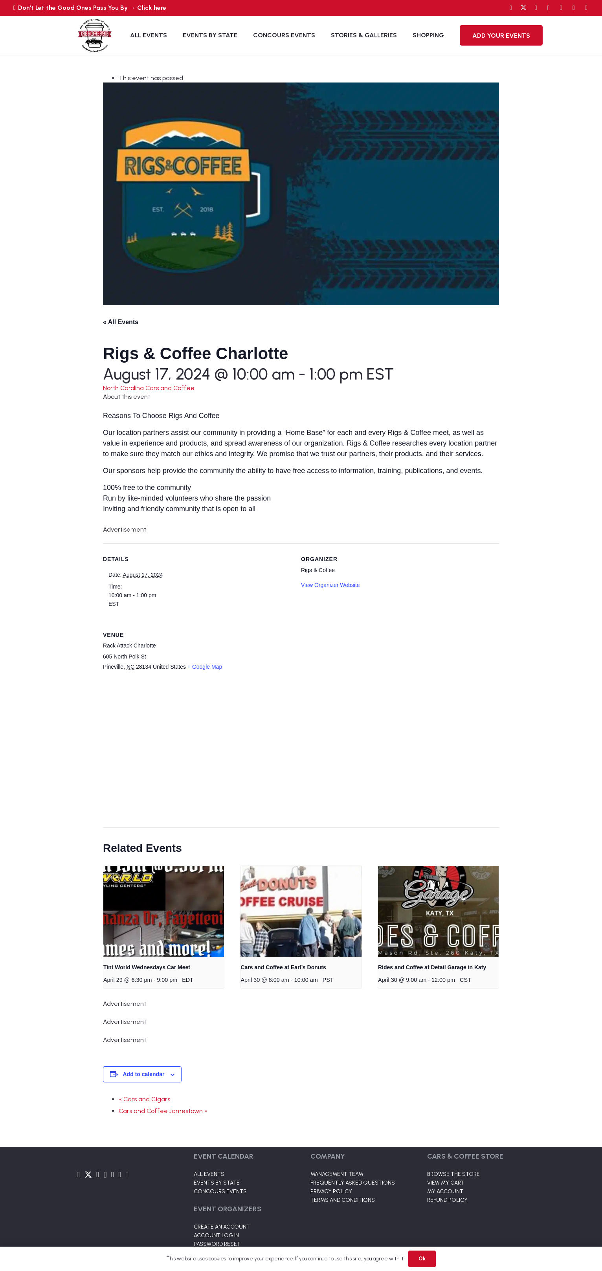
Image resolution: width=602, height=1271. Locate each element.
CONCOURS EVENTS (220, 1191)
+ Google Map (204, 667)
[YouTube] (536, 8)
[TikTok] (573, 8)
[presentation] (163, 911)
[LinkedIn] (561, 8)
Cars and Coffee (170, 388)
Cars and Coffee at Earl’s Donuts (283, 967)
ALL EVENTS (209, 1174)
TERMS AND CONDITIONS (342, 1200)
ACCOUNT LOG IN (216, 1235)
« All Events (120, 322)
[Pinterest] (586, 8)
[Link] (94, 35)
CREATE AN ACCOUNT (222, 1226)
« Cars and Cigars (144, 1099)
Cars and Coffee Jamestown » (163, 1111)
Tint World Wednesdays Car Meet (146, 967)
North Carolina (124, 388)
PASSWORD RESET (217, 1244)
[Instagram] (548, 8)
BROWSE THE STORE (453, 1174)
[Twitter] (523, 8)
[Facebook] (511, 8)
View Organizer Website (330, 585)
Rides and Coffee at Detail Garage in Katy (432, 967)
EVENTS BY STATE (217, 1182)
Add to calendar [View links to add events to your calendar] (144, 1074)
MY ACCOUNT (445, 1191)
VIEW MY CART (445, 1182)
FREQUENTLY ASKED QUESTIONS (352, 1182)
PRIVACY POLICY (331, 1191)
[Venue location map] (296, 750)
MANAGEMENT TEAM (336, 1174)
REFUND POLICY (447, 1200)
